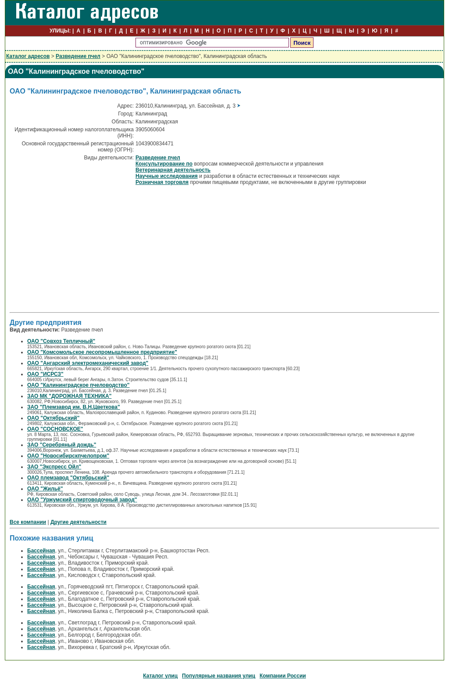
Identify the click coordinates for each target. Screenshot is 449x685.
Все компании (28, 522)
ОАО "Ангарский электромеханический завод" (87, 363)
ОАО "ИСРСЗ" (45, 374)
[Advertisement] (83, 248)
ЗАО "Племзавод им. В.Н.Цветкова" (73, 407)
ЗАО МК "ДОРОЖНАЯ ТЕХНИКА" (69, 396)
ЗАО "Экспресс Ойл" (54, 467)
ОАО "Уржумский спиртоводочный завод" (82, 500)
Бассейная (41, 551)
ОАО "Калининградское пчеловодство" (78, 385)
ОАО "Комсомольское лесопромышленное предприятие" (102, 352)
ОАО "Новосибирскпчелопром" (68, 456)
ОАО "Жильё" (45, 489)
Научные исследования (166, 176)
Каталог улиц (160, 676)
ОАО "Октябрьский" (53, 418)
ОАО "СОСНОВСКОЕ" (55, 429)
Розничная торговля (162, 182)
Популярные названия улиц (218, 676)
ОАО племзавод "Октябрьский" (68, 478)
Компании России (283, 676)
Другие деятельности (78, 522)
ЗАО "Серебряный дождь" (61, 445)
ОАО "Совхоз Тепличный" (61, 341)
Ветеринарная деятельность (172, 170)
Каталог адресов (28, 56)
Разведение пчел (78, 56)
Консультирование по (163, 164)
